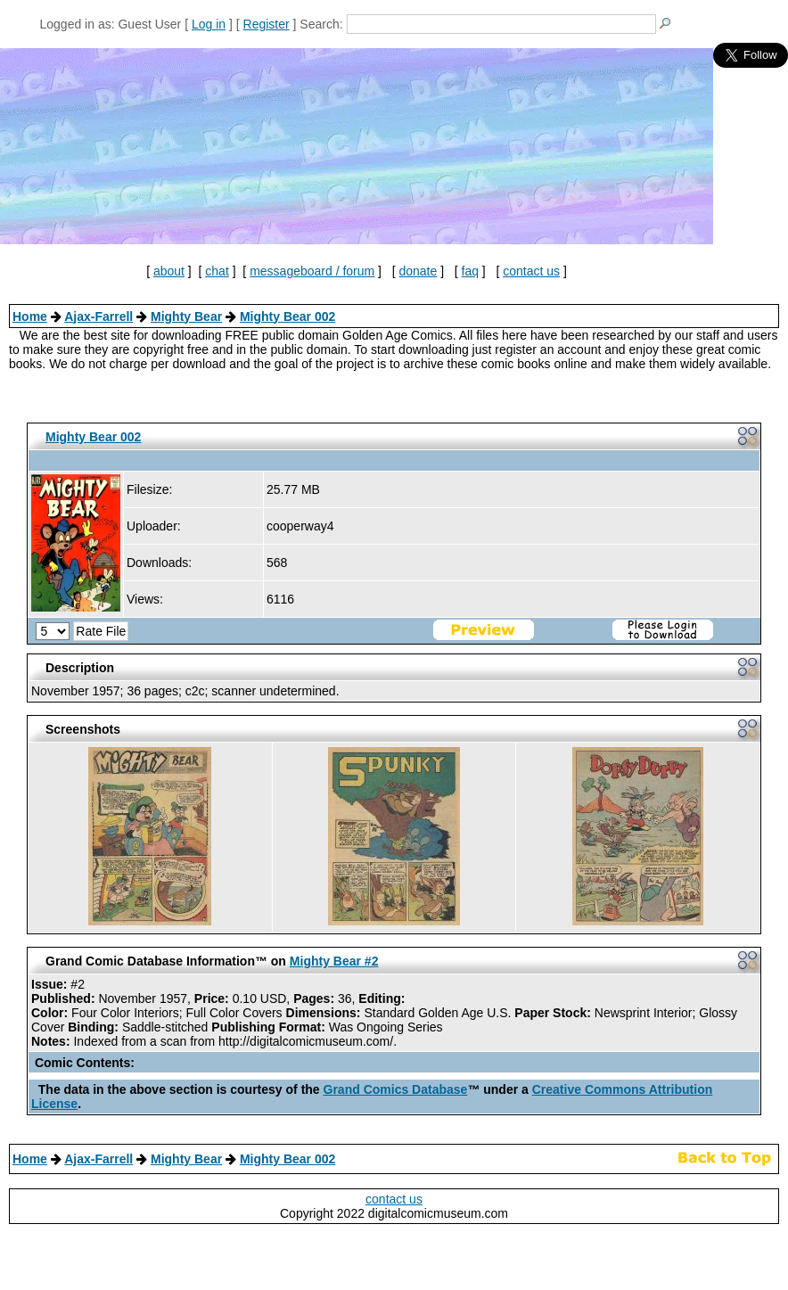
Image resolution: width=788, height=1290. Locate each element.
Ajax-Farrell (98, 316)
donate (417, 271)
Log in (209, 24)
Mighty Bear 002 (287, 316)
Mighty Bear (186, 316)
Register (266, 24)
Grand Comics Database (396, 1089)
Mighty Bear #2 (334, 961)
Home (29, 316)
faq (470, 271)
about (169, 271)
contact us (531, 271)
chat (216, 271)
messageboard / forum (312, 271)
